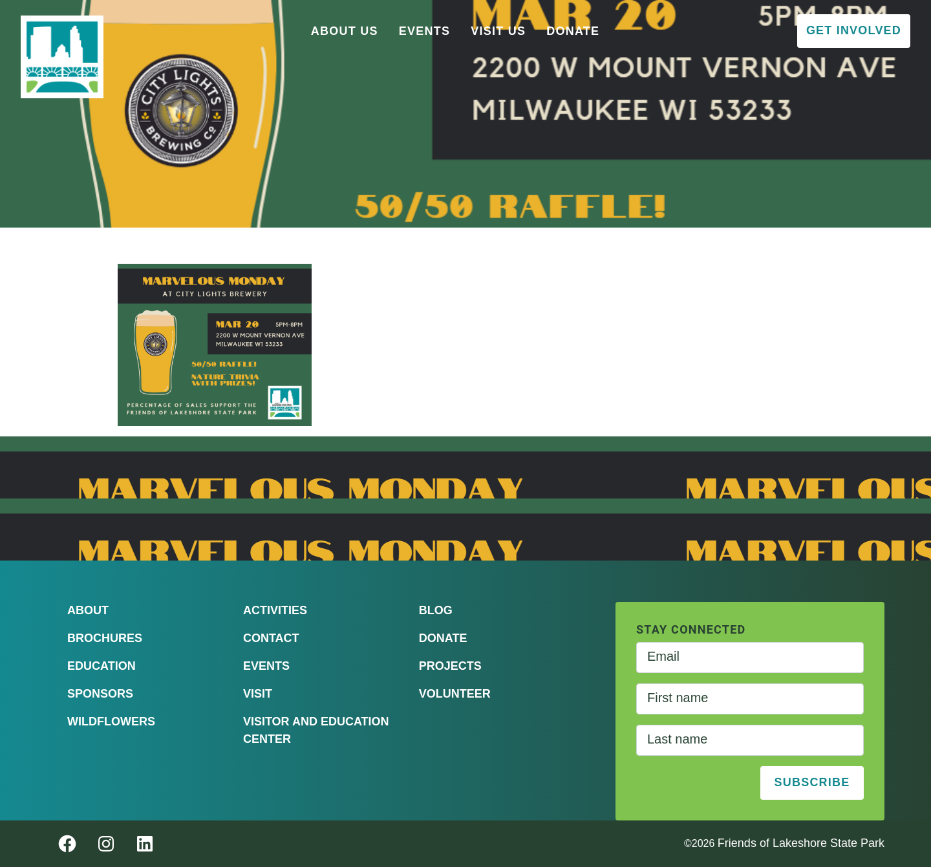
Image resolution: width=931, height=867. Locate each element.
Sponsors (100, 693)
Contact (271, 638)
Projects (450, 665)
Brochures (104, 638)
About (88, 610)
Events (425, 31)
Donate (572, 31)
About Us (344, 31)
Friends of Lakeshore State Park (801, 843)
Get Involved (853, 30)
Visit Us (498, 31)
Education (101, 665)
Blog (436, 610)
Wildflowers (111, 721)
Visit (257, 693)
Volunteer (455, 693)
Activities (275, 610)
